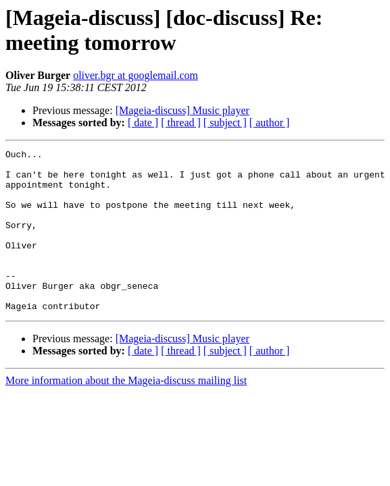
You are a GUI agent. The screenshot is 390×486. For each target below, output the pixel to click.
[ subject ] (225, 122)
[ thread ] (181, 122)
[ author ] (269, 122)
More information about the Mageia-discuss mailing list (126, 412)
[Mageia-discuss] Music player (182, 110)
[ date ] (143, 122)
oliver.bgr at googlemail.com (135, 75)
